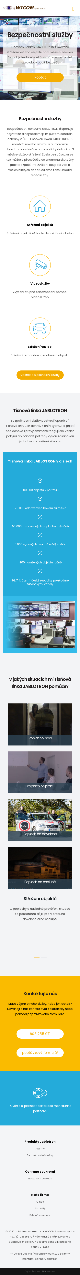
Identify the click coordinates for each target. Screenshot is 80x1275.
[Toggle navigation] (73, 8)
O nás (40, 1202)
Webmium (48, 1271)
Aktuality (40, 1208)
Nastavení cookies (40, 1178)
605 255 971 (40, 1033)
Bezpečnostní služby (40, 1155)
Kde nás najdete (40, 1215)
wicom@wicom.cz (46, 1254)
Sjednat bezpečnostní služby (40, 375)
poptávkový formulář (40, 1052)
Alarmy (40, 1148)
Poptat (40, 77)
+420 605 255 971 (21, 1254)
